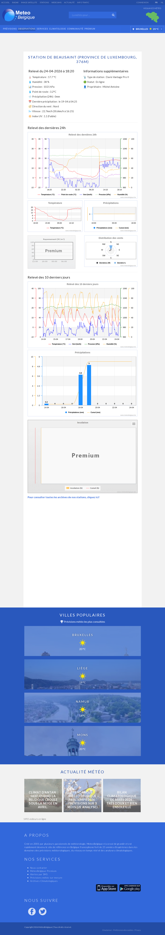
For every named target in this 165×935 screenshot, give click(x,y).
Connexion (142, 2)
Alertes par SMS (39, 874)
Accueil (5, 2)
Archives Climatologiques (44, 881)
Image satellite (29, 2)
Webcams (56, 2)
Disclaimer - (107, 930)
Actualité (69, 2)
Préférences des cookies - (123, 930)
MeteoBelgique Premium (43, 871)
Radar (15, 2)
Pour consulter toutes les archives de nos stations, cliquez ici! (64, 497)
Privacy (137, 930)
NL (162, 2)
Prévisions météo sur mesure (46, 877)
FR (156, 2)
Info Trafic (83, 2)
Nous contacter (38, 867)
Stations (44, 2)
